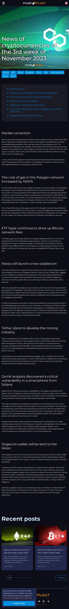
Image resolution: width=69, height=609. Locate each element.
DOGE (20, 72)
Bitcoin (6, 72)
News (39, 72)
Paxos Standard (57, 72)
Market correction (17, 89)
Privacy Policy (9, 598)
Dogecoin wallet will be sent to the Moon (26, 115)
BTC (13, 72)
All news (61, 578)
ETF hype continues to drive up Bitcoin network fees (31, 97)
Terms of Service (25, 598)
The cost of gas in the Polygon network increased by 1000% (34, 93)
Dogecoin (30, 72)
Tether (5, 76)
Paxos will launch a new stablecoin (24, 101)
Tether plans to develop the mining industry (27, 105)
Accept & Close (19, 603)
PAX (46, 72)
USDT (13, 76)
